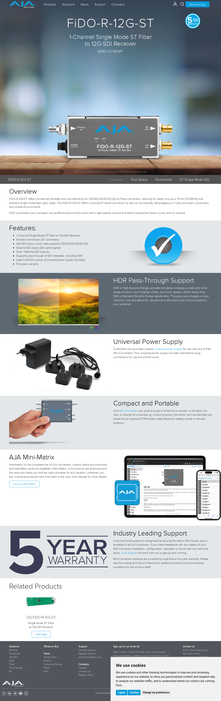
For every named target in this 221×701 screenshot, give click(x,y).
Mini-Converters (128, 411)
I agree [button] (121, 692)
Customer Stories (53, 664)
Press (47, 668)
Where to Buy (197, 4)
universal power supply (168, 349)
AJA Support (129, 553)
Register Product (87, 653)
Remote (13, 650)
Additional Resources (90, 657)
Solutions (14, 646)
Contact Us (84, 671)
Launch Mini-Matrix (24, 484)
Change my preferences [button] (156, 692)
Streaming (14, 653)
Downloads (163, 179)
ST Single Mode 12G (194, 179)
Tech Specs (139, 179)
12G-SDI (13, 657)
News (47, 653)
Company (84, 664)
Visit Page (41, 634)
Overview (116, 179)
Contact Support (87, 650)
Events (47, 660)
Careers (83, 668)
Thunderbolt (15, 668)
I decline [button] (134, 692)
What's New (50, 657)
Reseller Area (86, 675)
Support (83, 646)
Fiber (12, 664)
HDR (11, 660)
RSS (46, 671)
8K (10, 671)
